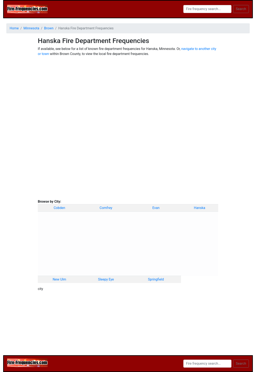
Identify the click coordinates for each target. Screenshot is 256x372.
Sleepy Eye (106, 279)
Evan (155, 208)
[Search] (207, 9)
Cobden (59, 208)
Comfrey (106, 208)
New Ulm (59, 279)
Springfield (156, 279)
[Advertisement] (19, 100)
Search (241, 9)
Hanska (199, 208)
